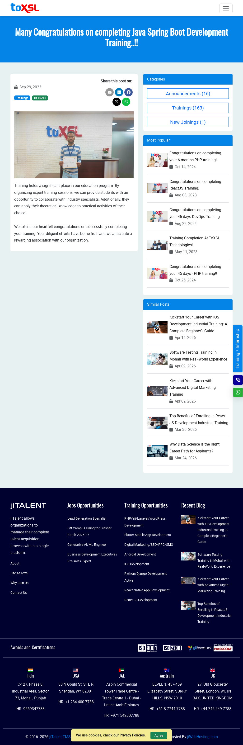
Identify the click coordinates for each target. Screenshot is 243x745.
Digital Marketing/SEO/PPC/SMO (148, 544)
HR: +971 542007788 (121, 715)
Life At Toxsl (19, 573)
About (14, 563)
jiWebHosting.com (202, 736)
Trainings (22, 98)
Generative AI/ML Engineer (87, 544)
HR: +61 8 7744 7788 (167, 708)
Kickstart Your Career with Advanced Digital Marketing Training (192, 387)
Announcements (188, 93)
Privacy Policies (132, 735)
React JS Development (140, 600)
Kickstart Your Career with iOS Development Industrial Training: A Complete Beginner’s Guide (198, 323)
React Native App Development (147, 590)
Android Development (140, 554)
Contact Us (18, 592)
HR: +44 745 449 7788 (212, 708)
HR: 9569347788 (30, 708)
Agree (158, 735)
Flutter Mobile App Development (147, 534)
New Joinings (188, 122)
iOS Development (136, 564)
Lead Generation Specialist (87, 518)
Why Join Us (19, 582)
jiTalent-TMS (60, 736)
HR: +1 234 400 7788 (76, 701)
